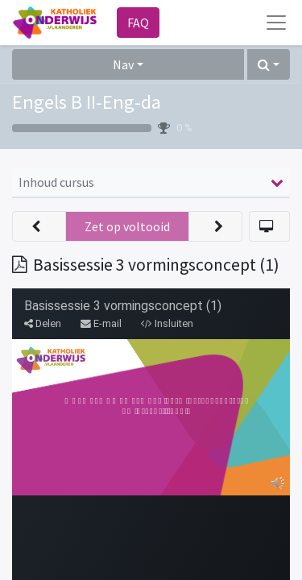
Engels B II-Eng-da (86, 101)
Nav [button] (123, 64)
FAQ (138, 22)
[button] (268, 64)
